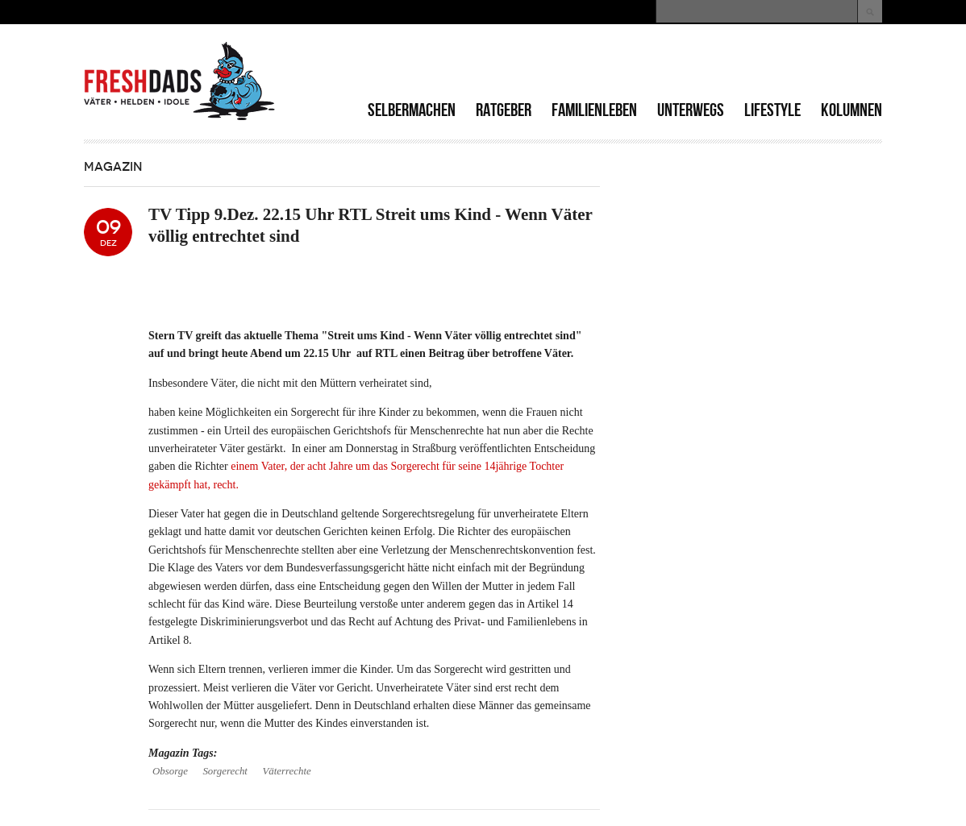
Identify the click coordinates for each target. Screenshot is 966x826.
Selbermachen (412, 110)
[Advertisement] (693, 64)
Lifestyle (772, 110)
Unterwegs (690, 110)
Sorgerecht (225, 771)
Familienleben (594, 110)
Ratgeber (503, 110)
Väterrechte (286, 771)
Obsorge (170, 771)
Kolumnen (851, 110)
